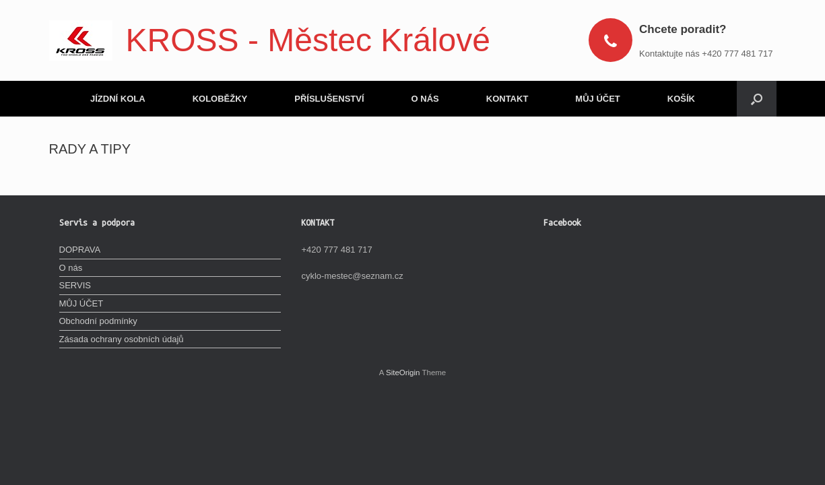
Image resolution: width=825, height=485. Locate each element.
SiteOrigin (403, 372)
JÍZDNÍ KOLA (117, 99)
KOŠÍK (681, 99)
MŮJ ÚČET (597, 99)
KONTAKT (507, 99)
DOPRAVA (80, 250)
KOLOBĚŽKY (220, 99)
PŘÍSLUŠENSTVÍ (329, 99)
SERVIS (75, 285)
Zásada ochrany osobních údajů (121, 339)
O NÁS (425, 99)
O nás (71, 268)
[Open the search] (757, 99)
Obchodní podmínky (98, 321)
